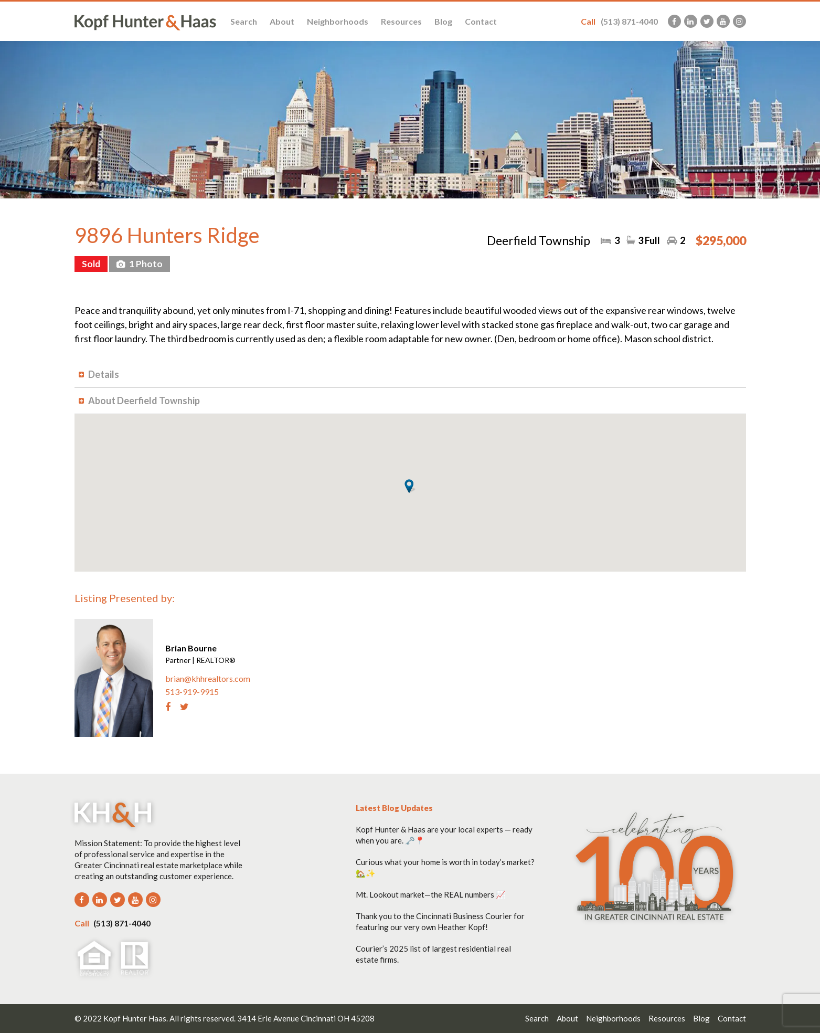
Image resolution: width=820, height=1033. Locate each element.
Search (243, 21)
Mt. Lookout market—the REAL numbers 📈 (431, 894)
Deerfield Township (538, 240)
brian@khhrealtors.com (207, 678)
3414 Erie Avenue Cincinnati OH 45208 (306, 1018)
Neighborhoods (337, 21)
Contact (481, 21)
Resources (401, 21)
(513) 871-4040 (619, 21)
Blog (443, 21)
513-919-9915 (192, 692)
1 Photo (145, 263)
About (282, 21)
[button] (410, 486)
